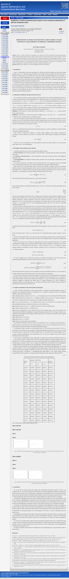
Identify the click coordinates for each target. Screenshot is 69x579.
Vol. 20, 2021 (5, 45)
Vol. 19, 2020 (5, 47)
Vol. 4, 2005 (4, 86)
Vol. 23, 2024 (5, 38)
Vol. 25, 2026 (5, 34)
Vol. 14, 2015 (5, 64)
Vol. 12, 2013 (5, 68)
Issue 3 (4, 60)
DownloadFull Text (61, 31)
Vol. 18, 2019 (5, 49)
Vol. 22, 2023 (5, 40)
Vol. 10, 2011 (5, 74)
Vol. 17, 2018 (5, 51)
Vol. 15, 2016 (5, 55)
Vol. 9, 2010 (4, 76)
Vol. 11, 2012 (5, 72)
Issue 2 (4, 58)
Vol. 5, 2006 (4, 84)
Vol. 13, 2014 (5, 66)
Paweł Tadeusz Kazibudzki (17, 26)
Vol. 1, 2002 (4, 92)
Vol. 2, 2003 (4, 90)
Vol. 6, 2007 (4, 82)
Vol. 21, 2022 (5, 43)
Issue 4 (4, 62)
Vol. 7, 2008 (4, 80)
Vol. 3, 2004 (4, 88)
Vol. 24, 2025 (5, 36)
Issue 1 (4, 57)
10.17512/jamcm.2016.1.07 (20, 32)
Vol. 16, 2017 (5, 53)
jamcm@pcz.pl (7, 576)
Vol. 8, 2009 (4, 78)
